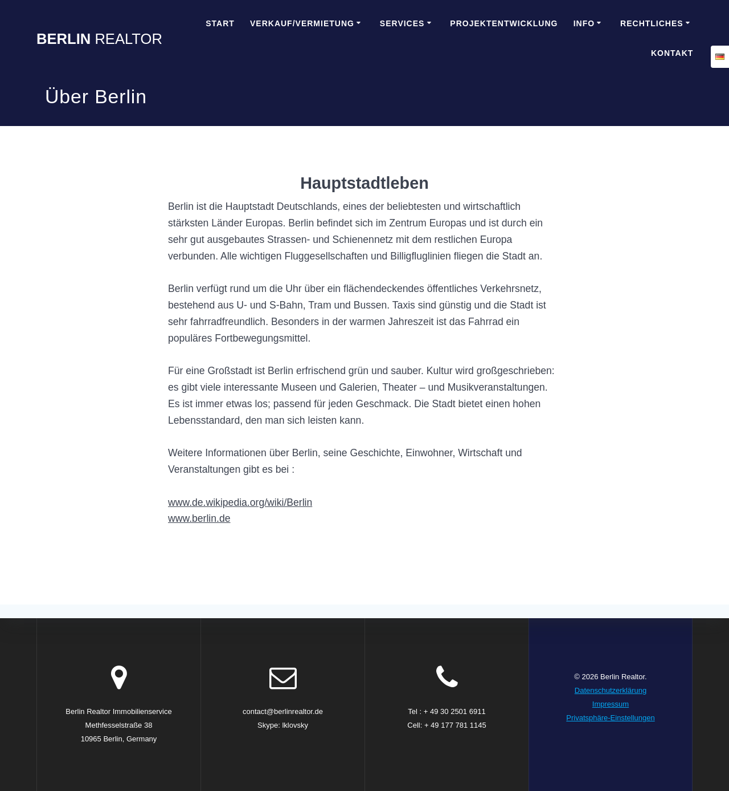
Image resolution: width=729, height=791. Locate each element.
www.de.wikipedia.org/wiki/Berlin (240, 502)
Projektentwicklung (504, 23)
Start (220, 23)
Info (584, 23)
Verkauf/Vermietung (302, 23)
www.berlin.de (199, 518)
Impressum (610, 704)
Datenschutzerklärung (610, 690)
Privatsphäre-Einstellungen (610, 717)
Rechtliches (651, 23)
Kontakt (672, 53)
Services (402, 23)
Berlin (99, 39)
